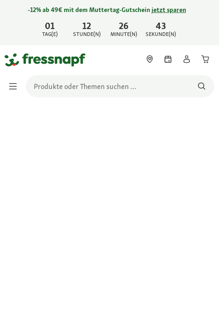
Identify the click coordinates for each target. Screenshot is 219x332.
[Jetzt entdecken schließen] (204, 21)
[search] (120, 86)
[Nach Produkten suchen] (201, 86)
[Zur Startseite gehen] (15, 59)
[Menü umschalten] (16, 86)
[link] (109, 22)
